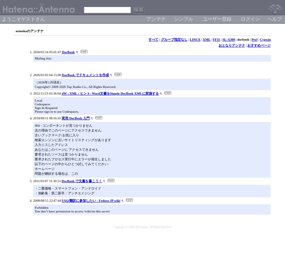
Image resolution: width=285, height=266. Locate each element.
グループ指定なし (174, 39)
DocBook (68, 52)
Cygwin (265, 39)
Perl (255, 39)
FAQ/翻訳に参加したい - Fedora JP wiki (91, 200)
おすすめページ (259, 45)
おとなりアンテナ (232, 45)
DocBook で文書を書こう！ (82, 181)
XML (206, 39)
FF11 (216, 39)
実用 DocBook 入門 (76, 118)
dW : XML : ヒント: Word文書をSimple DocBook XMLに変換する (110, 93)
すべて (153, 39)
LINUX (195, 39)
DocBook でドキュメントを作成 (85, 75)
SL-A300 (228, 39)
